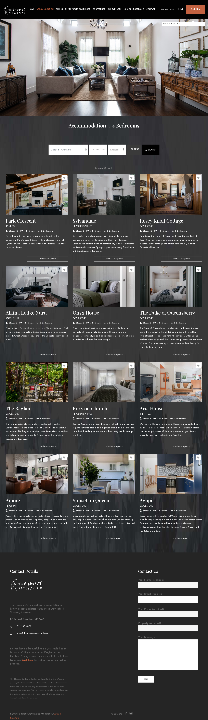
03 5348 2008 (168, 9)
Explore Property (47, 259)
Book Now (195, 9)
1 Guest (95, 149)
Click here (27, 660)
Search (151, 149)
